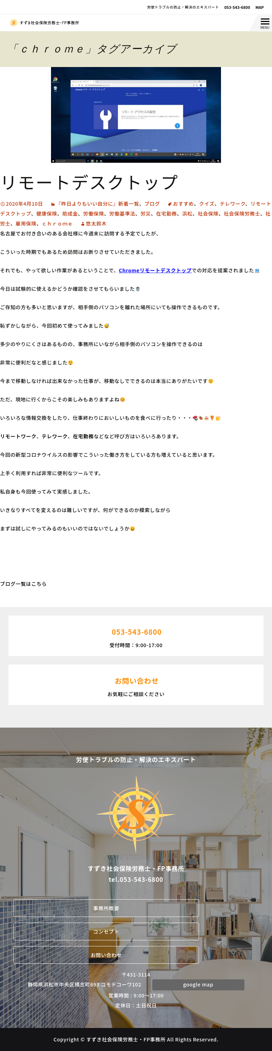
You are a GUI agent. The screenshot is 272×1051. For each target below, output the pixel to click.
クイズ (207, 203)
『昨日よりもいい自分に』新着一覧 (97, 203)
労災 (146, 213)
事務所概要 (106, 908)
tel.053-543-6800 (136, 879)
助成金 (70, 213)
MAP (259, 7)
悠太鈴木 (96, 223)
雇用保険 (26, 223)
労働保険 (93, 213)
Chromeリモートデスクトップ (155, 270)
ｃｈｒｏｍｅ (57, 223)
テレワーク (232, 203)
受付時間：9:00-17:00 (136, 635)
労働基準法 (122, 213)
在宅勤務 (166, 213)
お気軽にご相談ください (136, 684)
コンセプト (106, 931)
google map (198, 984)
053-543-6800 (237, 7)
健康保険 (46, 213)
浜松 (187, 213)
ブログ (152, 203)
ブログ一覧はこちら (23, 583)
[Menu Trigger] (265, 23)
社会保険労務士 (242, 213)
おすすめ (183, 203)
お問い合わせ (106, 954)
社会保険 (208, 213)
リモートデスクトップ (89, 181)
